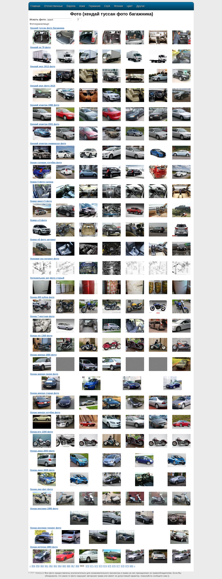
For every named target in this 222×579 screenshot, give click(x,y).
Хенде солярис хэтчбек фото (46, 162)
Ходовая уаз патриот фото (44, 258)
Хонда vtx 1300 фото (41, 335)
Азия (82, 6)
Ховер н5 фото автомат (43, 239)
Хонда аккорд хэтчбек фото (45, 412)
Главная (35, 6)
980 (131, 566)
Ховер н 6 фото (38, 220)
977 (118, 566)
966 (68, 566)
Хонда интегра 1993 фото (44, 547)
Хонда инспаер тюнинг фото (45, 528)
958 (33, 566)
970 (87, 566)
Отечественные (53, 6)
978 (122, 566)
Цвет (130, 6)
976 (114, 566)
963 (55, 566)
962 (51, 566)
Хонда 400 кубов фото (42, 297)
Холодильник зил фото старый (47, 278)
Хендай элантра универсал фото (48, 143)
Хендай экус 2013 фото (42, 66)
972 (96, 566)
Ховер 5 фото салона (41, 182)
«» (40, 573)
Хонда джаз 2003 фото (42, 451)
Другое (141, 6)
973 (101, 566)
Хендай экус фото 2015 (42, 86)
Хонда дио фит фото (41, 489)
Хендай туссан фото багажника (47, 28)
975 (109, 566)
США (107, 6)
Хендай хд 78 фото (40, 47)
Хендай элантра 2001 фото (44, 124)
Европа (71, 6)
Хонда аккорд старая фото (44, 393)
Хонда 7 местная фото (42, 316)
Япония (118, 6)
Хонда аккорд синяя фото (44, 374)
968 (77, 566)
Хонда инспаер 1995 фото (44, 508)
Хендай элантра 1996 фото (44, 105)
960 (42, 566)
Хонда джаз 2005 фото (42, 470)
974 (105, 566)
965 (64, 566)
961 (46, 566)
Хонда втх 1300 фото (41, 432)
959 (38, 566)
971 (92, 566)
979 (127, 566)
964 (60, 566)
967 (73, 566)
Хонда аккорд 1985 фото (43, 355)
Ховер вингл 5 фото (41, 201)
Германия (95, 6)
